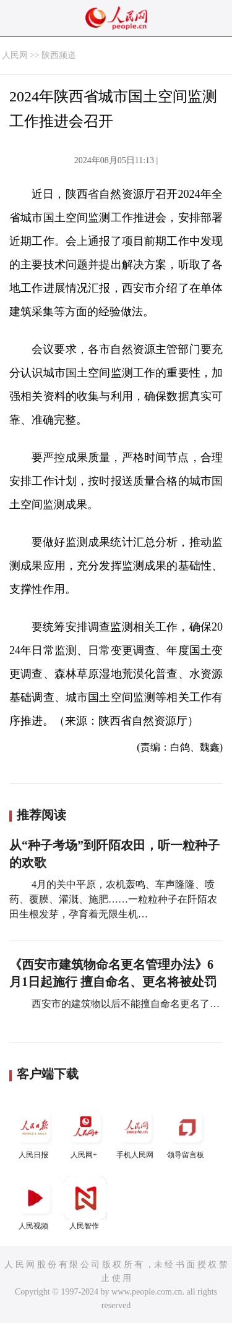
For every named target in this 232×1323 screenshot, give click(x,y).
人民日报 (34, 1132)
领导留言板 (186, 1132)
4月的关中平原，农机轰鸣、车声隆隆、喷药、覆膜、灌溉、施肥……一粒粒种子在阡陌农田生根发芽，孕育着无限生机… (113, 899)
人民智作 (85, 1203)
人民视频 (34, 1203)
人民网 (15, 55)
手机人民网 (136, 1132)
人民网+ (85, 1132)
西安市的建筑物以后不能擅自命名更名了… (124, 1003)
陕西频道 (58, 55)
